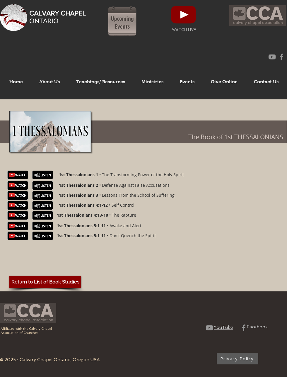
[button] (49, 82)
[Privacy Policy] (237, 358)
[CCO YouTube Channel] (272, 56)
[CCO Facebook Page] (281, 56)
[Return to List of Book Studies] (45, 282)
